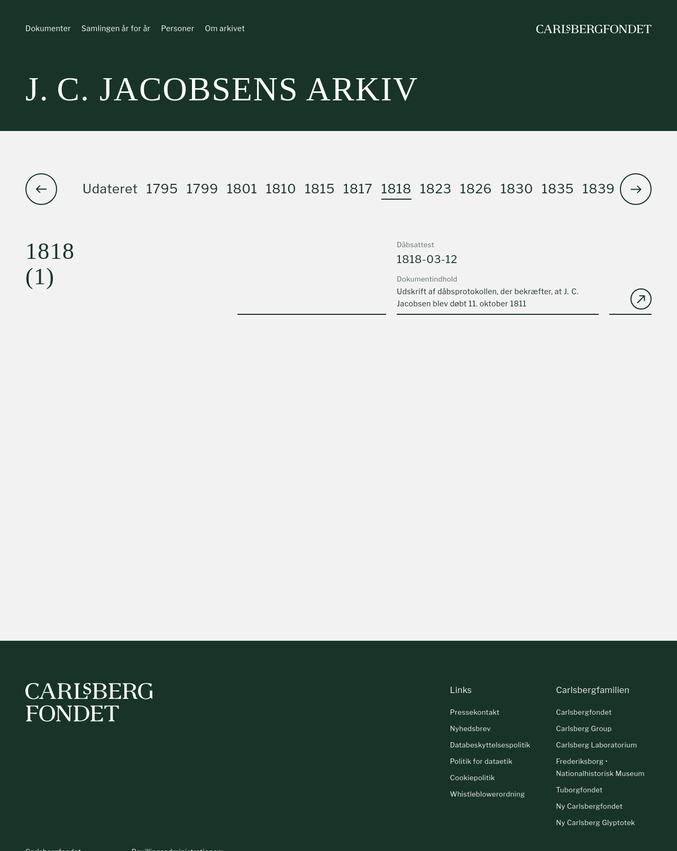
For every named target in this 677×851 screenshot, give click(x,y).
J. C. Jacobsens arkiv (221, 89)
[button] (636, 189)
